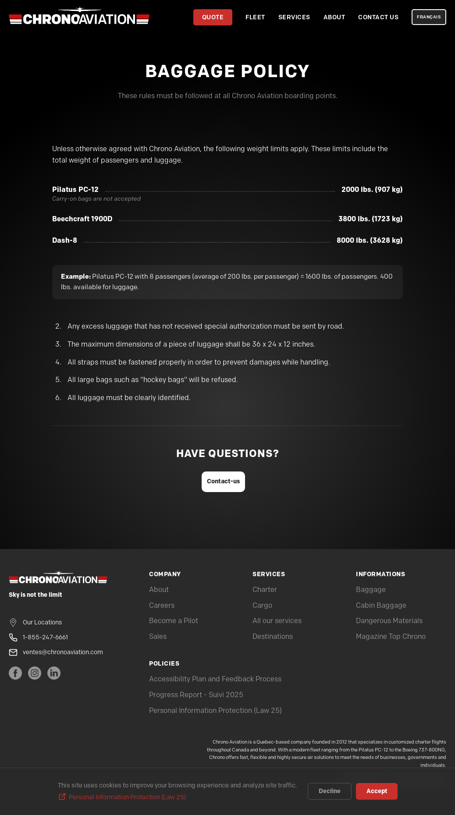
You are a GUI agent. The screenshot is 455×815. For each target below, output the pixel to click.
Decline (330, 791)
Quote (213, 17)
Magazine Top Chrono (391, 637)
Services (294, 17)
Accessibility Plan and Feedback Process (215, 679)
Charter (264, 590)
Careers (161, 606)
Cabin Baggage (381, 606)
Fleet (255, 17)
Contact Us (378, 17)
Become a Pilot (173, 621)
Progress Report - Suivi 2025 (196, 695)
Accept (376, 791)
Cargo (262, 606)
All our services (277, 621)
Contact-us (223, 481)
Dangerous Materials (389, 621)
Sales (158, 637)
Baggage (371, 590)
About (334, 17)
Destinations (272, 637)
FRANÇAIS (429, 17)
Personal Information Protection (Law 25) (215, 711)
